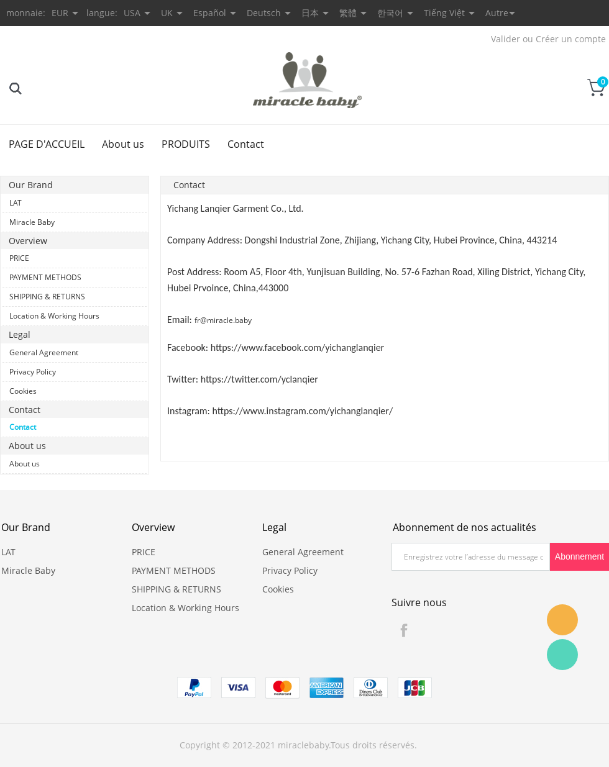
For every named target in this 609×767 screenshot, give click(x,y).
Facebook (404, 630)
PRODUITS (186, 144)
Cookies (23, 391)
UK (167, 13)
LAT (15, 202)
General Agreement (43, 352)
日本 (310, 13)
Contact (245, 144)
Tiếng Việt (444, 13)
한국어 (390, 13)
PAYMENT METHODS (45, 277)
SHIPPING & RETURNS (47, 296)
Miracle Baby (32, 222)
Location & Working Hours (54, 316)
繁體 (348, 13)
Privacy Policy (32, 371)
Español (209, 13)
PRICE (19, 258)
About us (123, 144)
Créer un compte (571, 39)
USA (132, 13)
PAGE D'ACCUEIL (47, 144)
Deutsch (264, 13)
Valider (505, 39)
